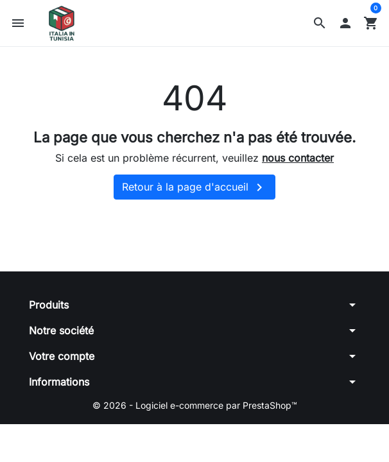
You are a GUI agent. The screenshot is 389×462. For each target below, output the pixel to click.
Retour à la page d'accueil (194, 187)
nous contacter (298, 157)
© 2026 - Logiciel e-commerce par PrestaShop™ (194, 405)
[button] (319, 23)
